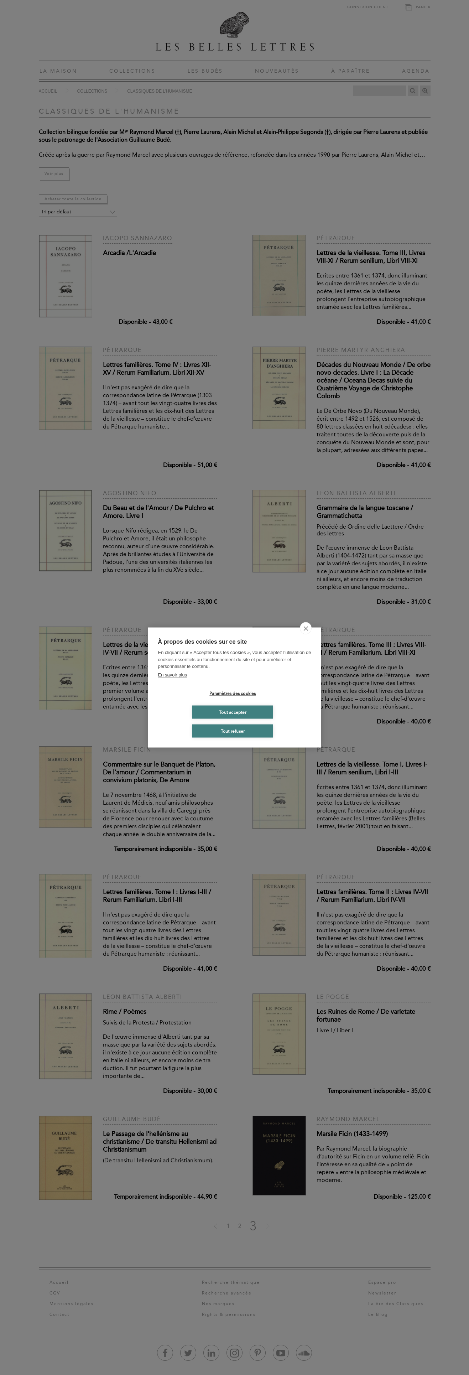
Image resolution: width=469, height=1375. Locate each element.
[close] (306, 628)
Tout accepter (232, 712)
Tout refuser (233, 730)
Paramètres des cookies (232, 693)
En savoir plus (172, 674)
